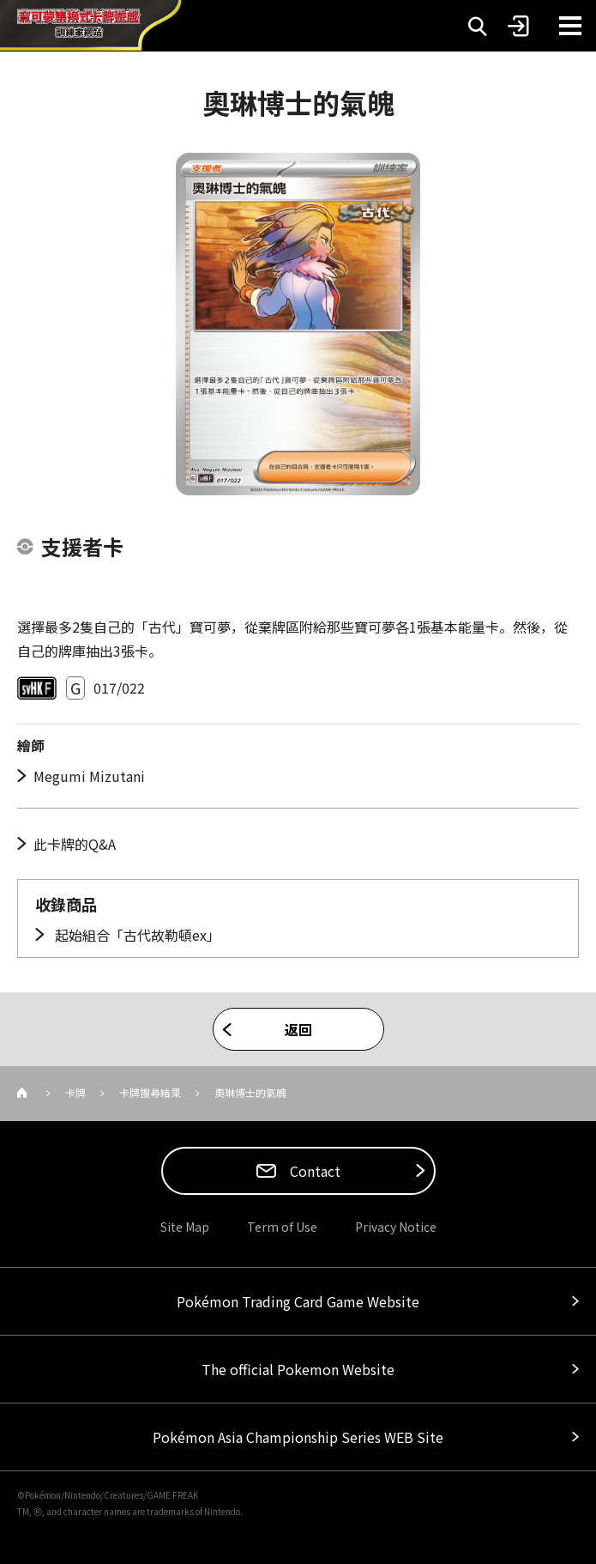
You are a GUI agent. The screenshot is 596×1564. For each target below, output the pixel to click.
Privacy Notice (395, 1226)
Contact (313, 1171)
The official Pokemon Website (298, 1369)
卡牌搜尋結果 (150, 1092)
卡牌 (75, 1092)
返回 (298, 1029)
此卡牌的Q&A (74, 844)
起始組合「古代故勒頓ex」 (135, 934)
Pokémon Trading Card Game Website (298, 1301)
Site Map (184, 1226)
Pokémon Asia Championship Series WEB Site (298, 1437)
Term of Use (282, 1226)
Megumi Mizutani (89, 776)
